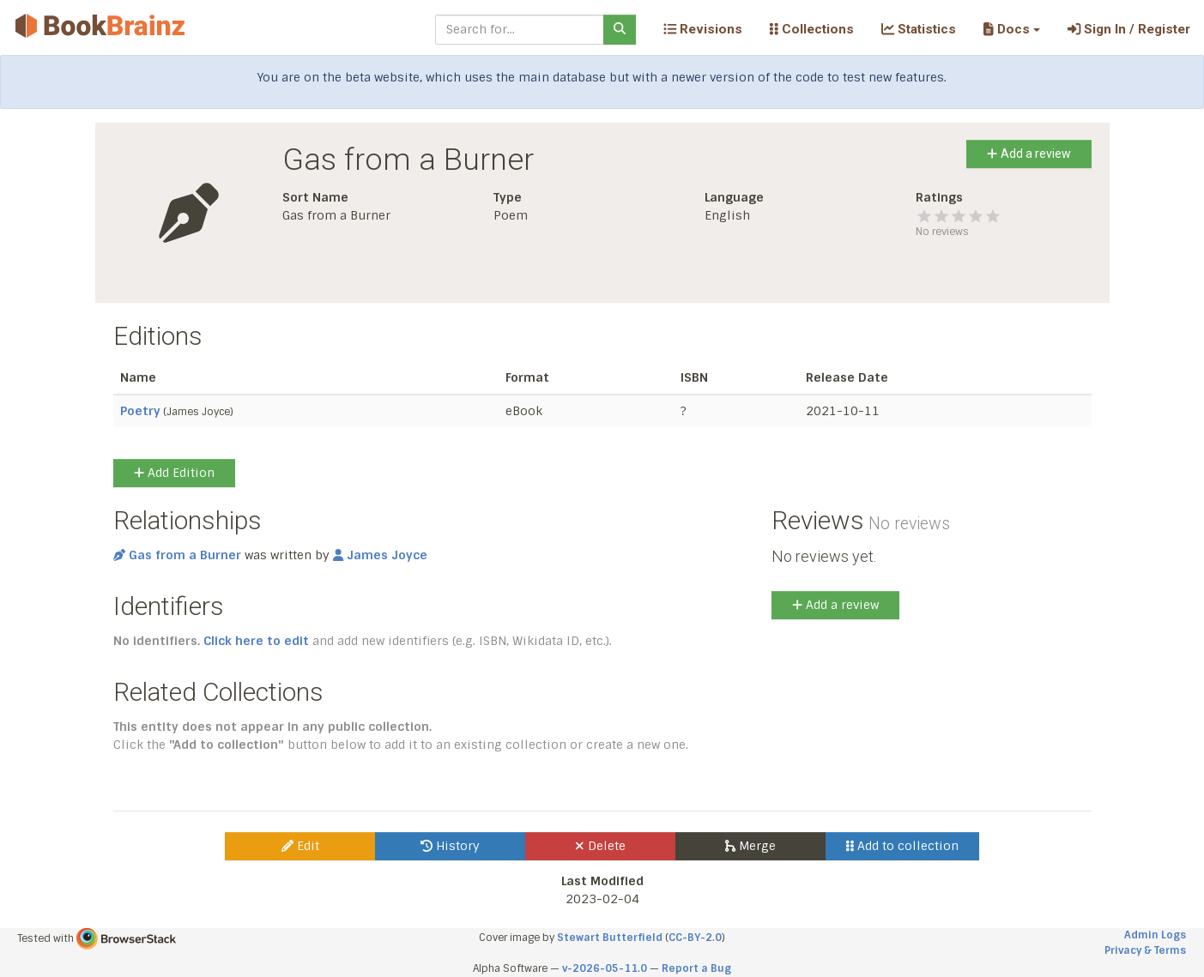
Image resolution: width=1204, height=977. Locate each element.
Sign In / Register (1129, 29)
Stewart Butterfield (610, 937)
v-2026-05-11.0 (604, 968)
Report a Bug (696, 968)
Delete (600, 845)
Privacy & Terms (1145, 950)
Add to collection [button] (902, 845)
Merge (750, 845)
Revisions (702, 29)
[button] (1011, 29)
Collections (812, 29)
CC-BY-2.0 (695, 937)
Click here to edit (256, 640)
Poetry (140, 411)
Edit (300, 845)
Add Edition (174, 472)
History (450, 845)
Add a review (1028, 153)
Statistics (918, 29)
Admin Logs (1155, 935)
